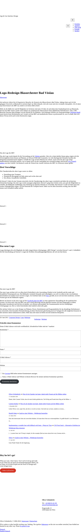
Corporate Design (14, 317)
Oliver (11, 438)
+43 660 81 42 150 (51, 503)
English (2, 531)
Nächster (44, 319)
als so (70, 161)
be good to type (25, 526)
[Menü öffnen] (68, 25)
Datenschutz (33, 521)
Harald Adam (13, 413)
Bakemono (45, 524)
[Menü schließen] (73, 20)
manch (74, 161)
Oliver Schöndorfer (15, 394)
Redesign (27, 317)
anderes (2, 163)
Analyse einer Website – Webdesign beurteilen (33, 413)
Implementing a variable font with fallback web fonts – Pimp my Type (30, 425)
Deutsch (2, 529)
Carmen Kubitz (13, 404)
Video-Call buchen (8, 470)
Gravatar (7, 373)
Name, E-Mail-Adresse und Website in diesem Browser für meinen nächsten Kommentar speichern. (32, 377)
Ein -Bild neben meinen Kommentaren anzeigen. (19, 373)
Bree (47, 296)
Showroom (3, 97)
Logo (22, 317)
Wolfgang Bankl (75, 112)
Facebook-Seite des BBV (35, 300)
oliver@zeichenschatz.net (50, 505)
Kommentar (4, 329)
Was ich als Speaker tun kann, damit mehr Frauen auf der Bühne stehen (44, 394)
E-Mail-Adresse (5, 357)
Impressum (25, 521)
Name (2, 349)
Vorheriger (37, 319)
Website (37, 156)
